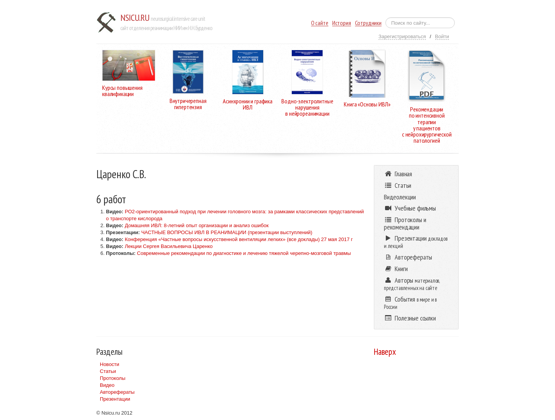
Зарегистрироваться (402, 36)
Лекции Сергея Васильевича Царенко (169, 246)
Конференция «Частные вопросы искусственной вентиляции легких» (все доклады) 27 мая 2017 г (239, 239)
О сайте (319, 23)
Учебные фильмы (410, 208)
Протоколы (112, 378)
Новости (109, 364)
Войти (442, 36)
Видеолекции (400, 196)
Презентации (115, 399)
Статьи (108, 371)
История (341, 23)
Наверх (385, 351)
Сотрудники (368, 23)
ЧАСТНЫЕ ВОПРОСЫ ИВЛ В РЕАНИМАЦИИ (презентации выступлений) (226, 232)
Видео (107, 385)
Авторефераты (117, 392)
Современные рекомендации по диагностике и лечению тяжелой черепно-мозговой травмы (244, 253)
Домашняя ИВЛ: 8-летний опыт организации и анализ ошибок (197, 225)
